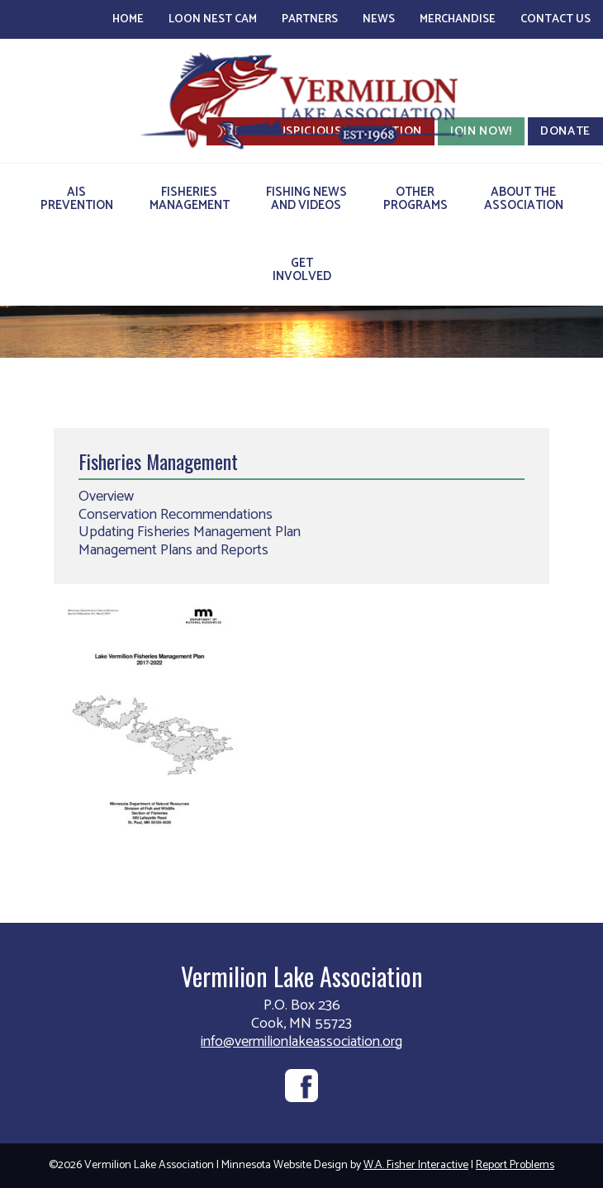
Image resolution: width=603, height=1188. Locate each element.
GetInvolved (302, 270)
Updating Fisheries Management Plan (189, 532)
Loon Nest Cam (213, 19)
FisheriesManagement (190, 199)
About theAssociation (523, 199)
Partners (310, 19)
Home (128, 19)
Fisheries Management (158, 461)
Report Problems (515, 1165)
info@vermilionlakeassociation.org (301, 1041)
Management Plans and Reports (173, 550)
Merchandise (458, 19)
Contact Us (555, 19)
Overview (106, 496)
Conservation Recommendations (175, 514)
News (379, 19)
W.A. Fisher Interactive (415, 1165)
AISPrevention (76, 199)
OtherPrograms (415, 199)
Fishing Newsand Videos (306, 199)
